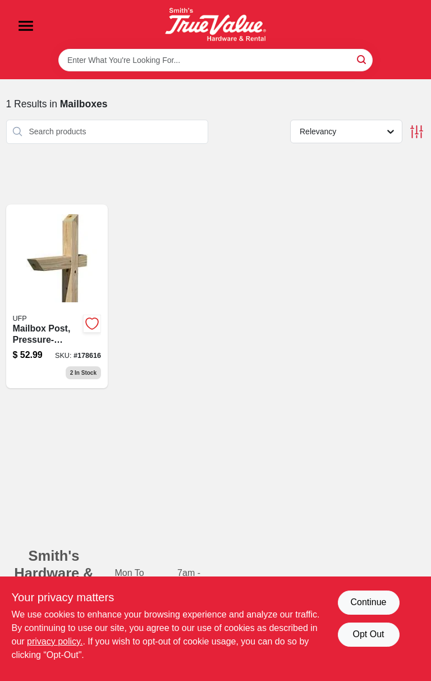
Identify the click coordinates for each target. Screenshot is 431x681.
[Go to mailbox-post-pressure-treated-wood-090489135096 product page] (57, 297)
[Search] (362, 59)
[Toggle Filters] (416, 131)
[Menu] (26, 26)
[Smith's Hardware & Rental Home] (215, 24)
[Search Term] (215, 60)
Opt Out (368, 634)
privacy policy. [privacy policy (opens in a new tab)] (54, 641)
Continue (368, 602)
